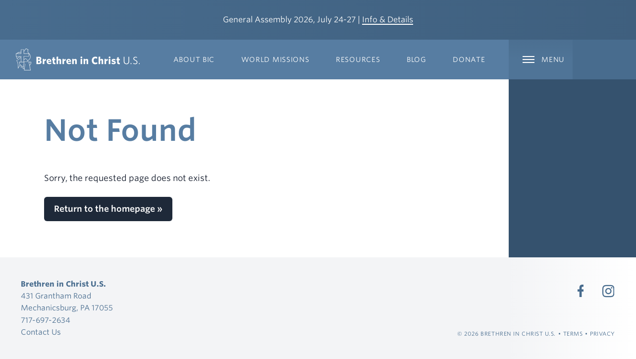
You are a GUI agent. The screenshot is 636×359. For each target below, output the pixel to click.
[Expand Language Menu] (604, 59)
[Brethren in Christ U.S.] (78, 59)
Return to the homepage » (108, 209)
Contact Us (41, 332)
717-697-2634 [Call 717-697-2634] (45, 320)
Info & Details (387, 19)
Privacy (602, 333)
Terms (573, 333)
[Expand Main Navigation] (540, 59)
